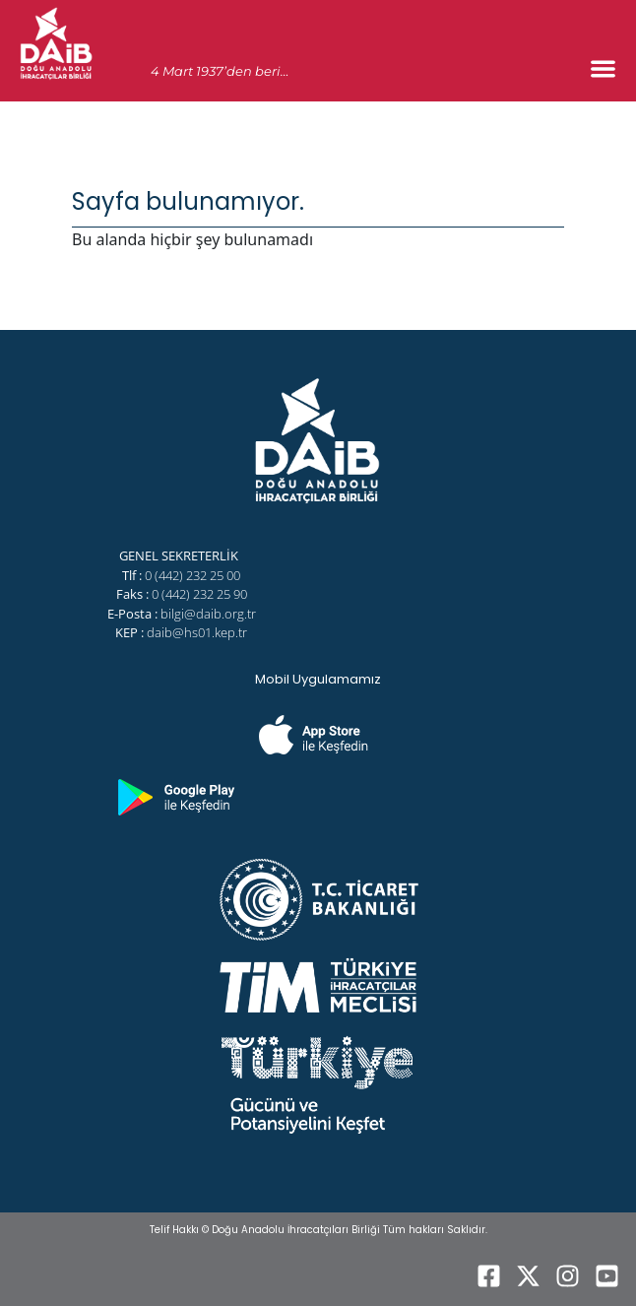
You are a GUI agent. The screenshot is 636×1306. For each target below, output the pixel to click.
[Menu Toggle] (603, 68)
